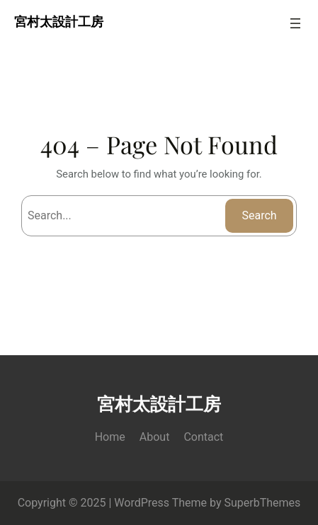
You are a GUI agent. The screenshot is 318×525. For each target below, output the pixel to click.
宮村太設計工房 (58, 23)
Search (259, 215)
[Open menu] (295, 23)
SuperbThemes (263, 502)
